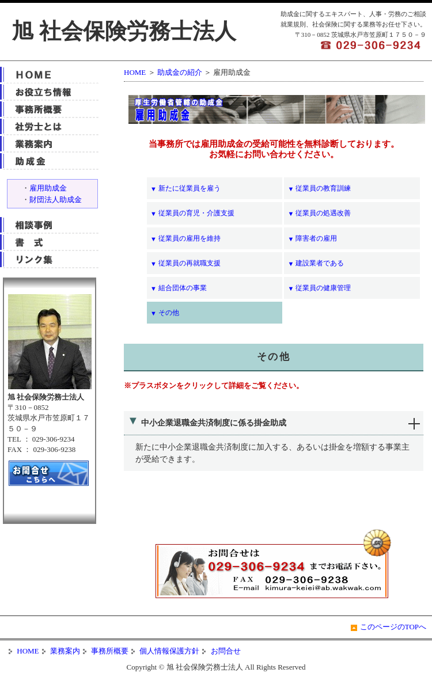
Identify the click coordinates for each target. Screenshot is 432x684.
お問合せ (224, 651)
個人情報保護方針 (168, 651)
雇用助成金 (48, 188)
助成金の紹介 (179, 72)
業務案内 (64, 651)
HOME (135, 72)
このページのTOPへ (393, 626)
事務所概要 (108, 651)
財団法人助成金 (55, 199)
